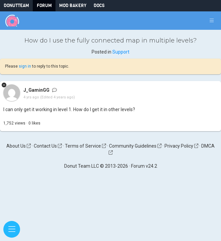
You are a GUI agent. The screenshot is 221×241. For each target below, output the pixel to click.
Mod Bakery (72, 5)
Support (120, 52)
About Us (18, 146)
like (34, 123)
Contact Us (48, 146)
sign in (25, 66)
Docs (99, 5)
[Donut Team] (12, 20)
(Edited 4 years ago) (57, 97)
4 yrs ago (31, 97)
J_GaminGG (36, 90)
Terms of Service (85, 146)
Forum (44, 5)
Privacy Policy (181, 146)
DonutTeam (16, 5)
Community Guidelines (135, 146)
